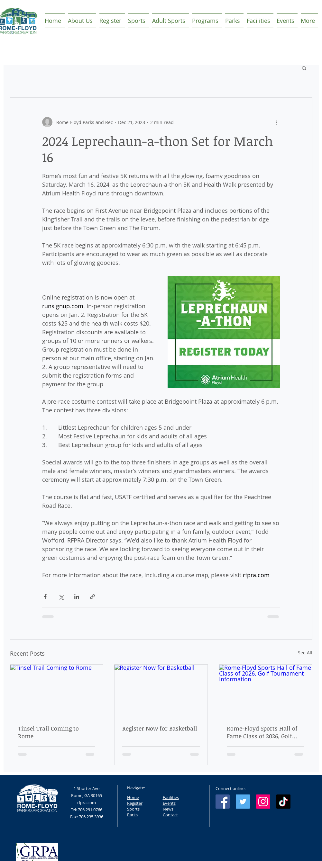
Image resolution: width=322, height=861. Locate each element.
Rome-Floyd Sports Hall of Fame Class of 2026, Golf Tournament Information (262, 732)
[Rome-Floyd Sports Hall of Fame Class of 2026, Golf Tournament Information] (265, 691)
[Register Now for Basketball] (161, 691)
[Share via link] (92, 597)
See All (305, 653)
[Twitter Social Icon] (243, 801)
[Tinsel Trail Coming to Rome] (56, 691)
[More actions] (276, 122)
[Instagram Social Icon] (263, 801)
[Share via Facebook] (45, 597)
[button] (304, 67)
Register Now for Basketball (159, 728)
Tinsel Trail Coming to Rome (48, 732)
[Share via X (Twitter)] (61, 597)
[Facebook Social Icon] (223, 801)
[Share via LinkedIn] (77, 597)
